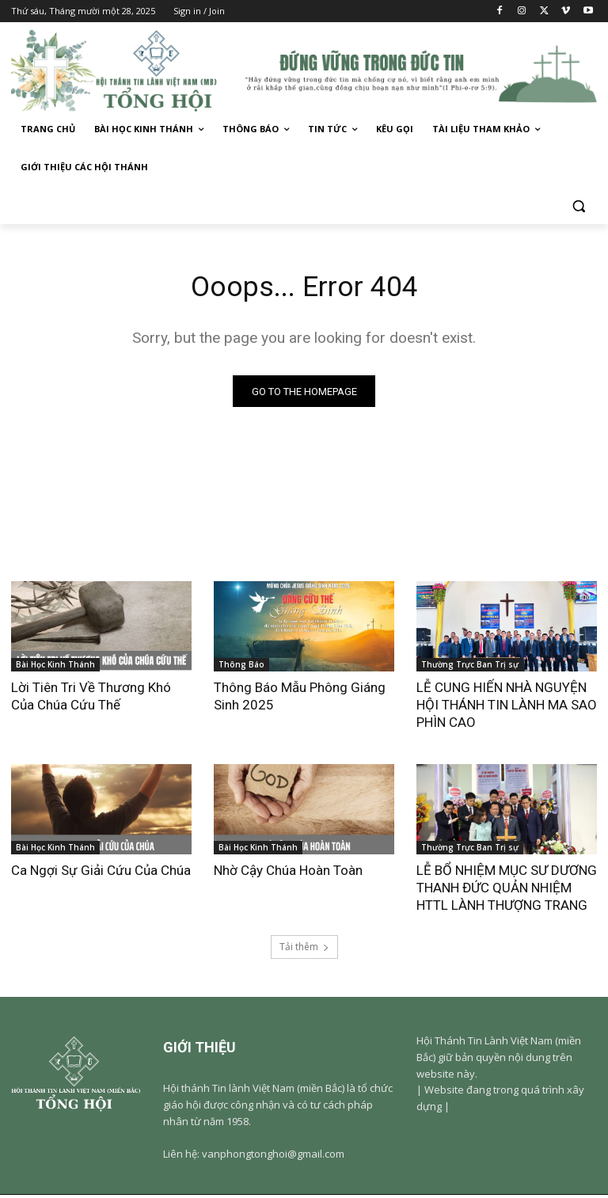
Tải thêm (304, 949)
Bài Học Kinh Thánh (55, 667)
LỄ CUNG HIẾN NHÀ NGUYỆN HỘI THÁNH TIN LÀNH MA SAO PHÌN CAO (506, 708)
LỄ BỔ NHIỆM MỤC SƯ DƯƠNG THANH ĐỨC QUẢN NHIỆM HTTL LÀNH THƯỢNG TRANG (506, 891)
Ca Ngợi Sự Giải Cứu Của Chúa (101, 874)
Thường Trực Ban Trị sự (470, 667)
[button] (578, 205)
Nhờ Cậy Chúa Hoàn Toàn (288, 874)
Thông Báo (241, 667)
